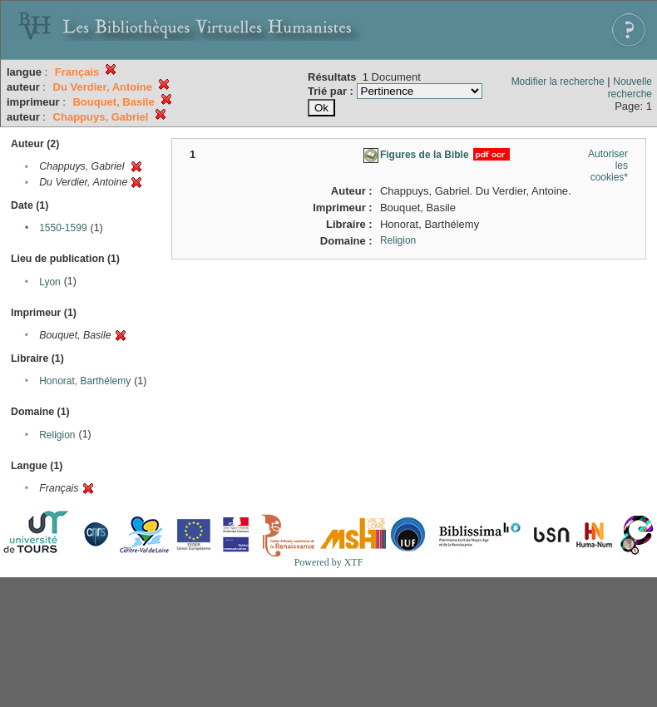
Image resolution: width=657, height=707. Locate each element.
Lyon (50, 282)
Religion (57, 435)
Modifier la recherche (558, 81)
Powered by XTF (328, 562)
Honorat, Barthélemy (85, 381)
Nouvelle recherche (630, 88)
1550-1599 (62, 228)
